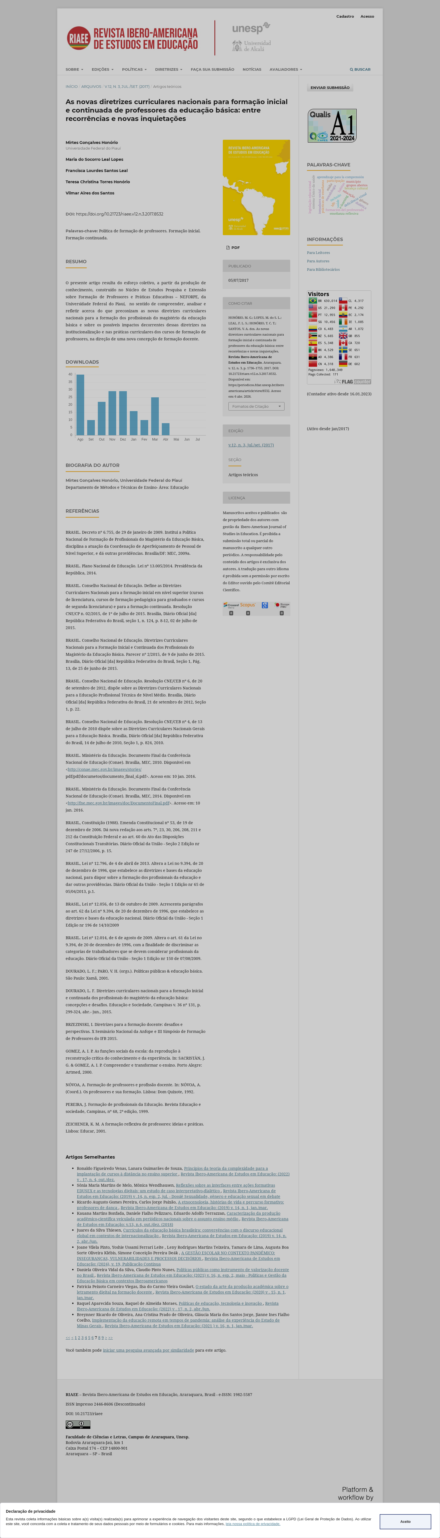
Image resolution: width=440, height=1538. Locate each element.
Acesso (367, 16)
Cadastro (345, 16)
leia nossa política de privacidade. (253, 1524)
